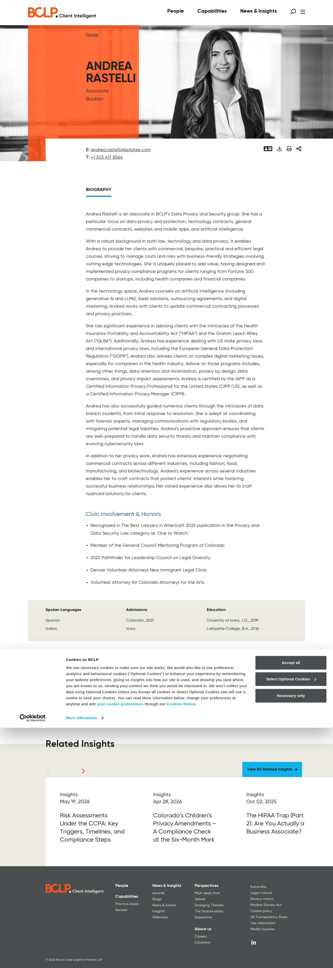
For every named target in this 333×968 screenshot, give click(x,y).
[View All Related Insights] (272, 769)
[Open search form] (293, 11)
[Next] (83, 771)
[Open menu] (303, 12)
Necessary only (291, 936)
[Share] (298, 148)
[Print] (289, 148)
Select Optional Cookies (291, 919)
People (92, 35)
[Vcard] (268, 148)
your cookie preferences (120, 944)
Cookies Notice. (181, 944)
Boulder (95, 99)
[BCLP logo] (62, 12)
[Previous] (48, 771)
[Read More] (92, 821)
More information (81, 958)
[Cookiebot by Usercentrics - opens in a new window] (33, 958)
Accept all (291, 903)
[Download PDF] (279, 148)
